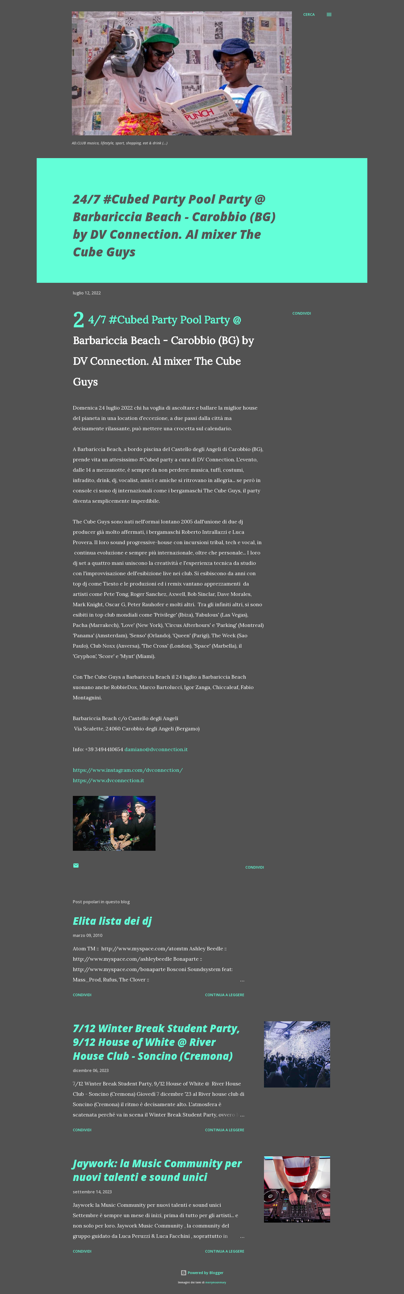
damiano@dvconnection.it (156, 749)
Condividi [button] (301, 313)
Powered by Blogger (202, 1272)
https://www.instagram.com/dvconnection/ (128, 770)
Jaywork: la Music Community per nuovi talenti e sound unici (157, 1170)
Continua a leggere (224, 994)
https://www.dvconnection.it (108, 780)
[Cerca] (309, 14)
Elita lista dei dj (112, 921)
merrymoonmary (215, 1282)
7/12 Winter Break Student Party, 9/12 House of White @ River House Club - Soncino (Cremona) (156, 1042)
